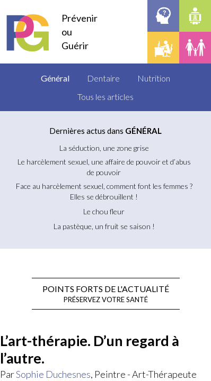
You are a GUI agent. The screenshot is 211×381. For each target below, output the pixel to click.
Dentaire (103, 78)
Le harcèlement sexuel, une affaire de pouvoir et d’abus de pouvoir (104, 167)
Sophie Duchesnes (53, 374)
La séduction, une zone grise (104, 147)
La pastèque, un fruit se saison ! (104, 226)
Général (55, 78)
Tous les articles (105, 97)
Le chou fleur (104, 211)
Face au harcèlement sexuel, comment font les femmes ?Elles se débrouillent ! (104, 191)
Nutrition (153, 78)
